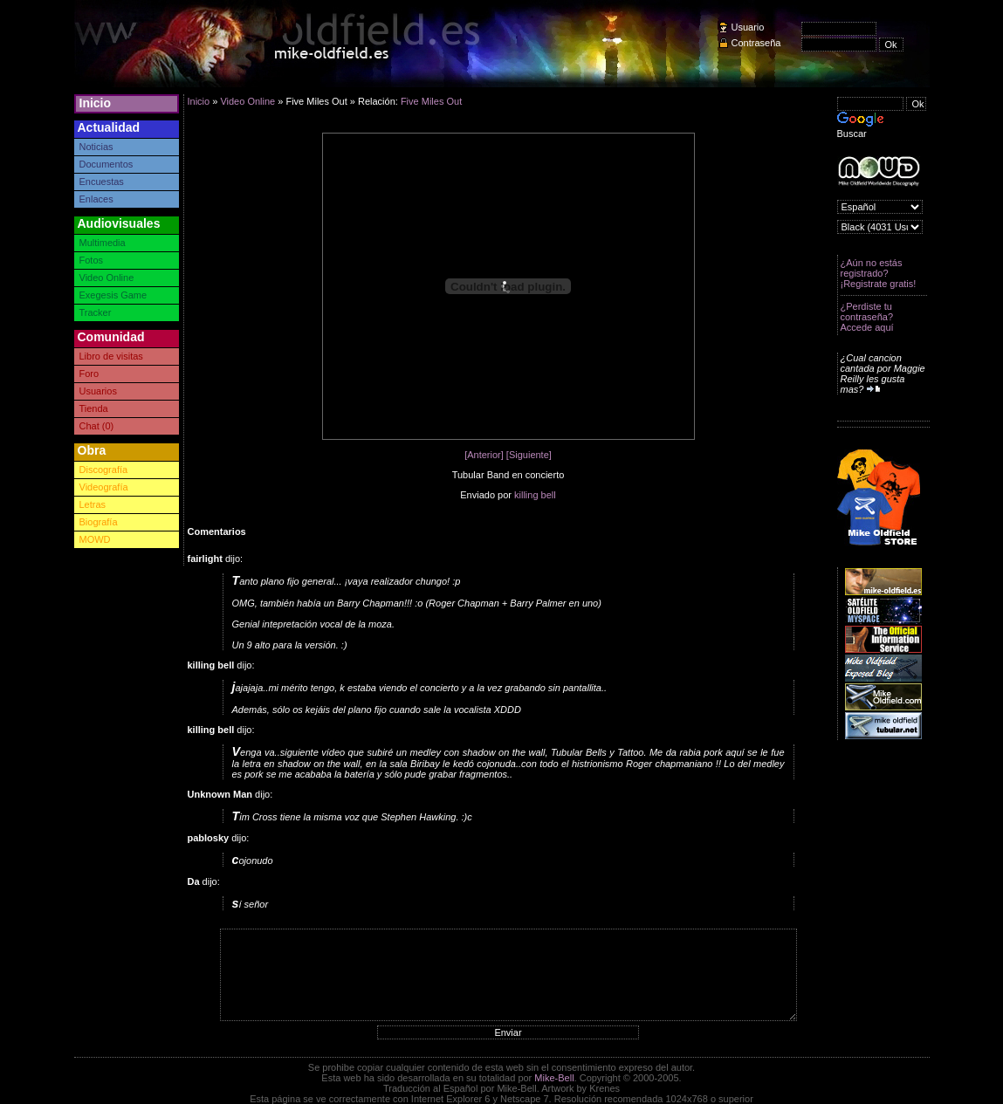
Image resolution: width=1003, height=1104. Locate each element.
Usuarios (98, 391)
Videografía (103, 487)
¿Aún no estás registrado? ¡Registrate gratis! (879, 273)
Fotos (91, 260)
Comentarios (217, 531)
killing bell (535, 495)
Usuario (748, 27)
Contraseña (756, 43)
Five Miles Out (431, 101)
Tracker (95, 312)
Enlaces (96, 199)
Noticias (96, 146)
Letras (92, 504)
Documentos (106, 164)
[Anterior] (484, 454)
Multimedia (102, 242)
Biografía (98, 522)
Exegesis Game (113, 295)
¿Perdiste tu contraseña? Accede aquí (867, 317)
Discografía (103, 469)
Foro (89, 373)
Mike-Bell (554, 1078)
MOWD (95, 539)
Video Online (106, 277)
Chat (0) (96, 426)
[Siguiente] (529, 454)
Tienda (93, 408)
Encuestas (101, 181)
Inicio (95, 103)
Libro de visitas (111, 356)
